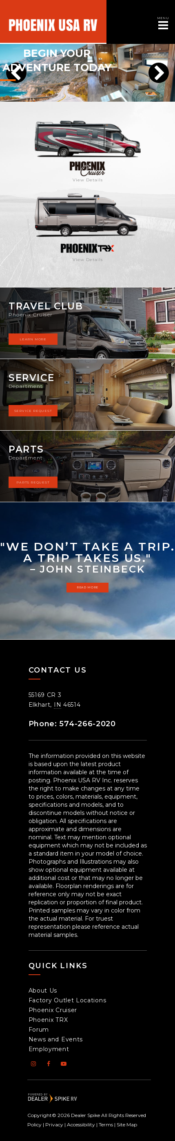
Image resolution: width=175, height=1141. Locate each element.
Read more (87, 587)
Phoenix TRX (48, 1019)
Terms (106, 1124)
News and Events (56, 1039)
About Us (43, 990)
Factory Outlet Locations (67, 1000)
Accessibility (81, 1124)
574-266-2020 (87, 723)
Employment (49, 1049)
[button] (158, 73)
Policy (34, 1124)
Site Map (127, 1124)
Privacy (54, 1124)
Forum (39, 1029)
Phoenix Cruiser (53, 1010)
